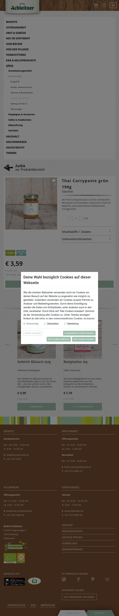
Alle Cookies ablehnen (58, 339)
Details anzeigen (33, 333)
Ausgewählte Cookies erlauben (79, 333)
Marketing (72, 323)
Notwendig (32, 323)
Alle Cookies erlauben (83, 339)
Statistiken (53, 323)
